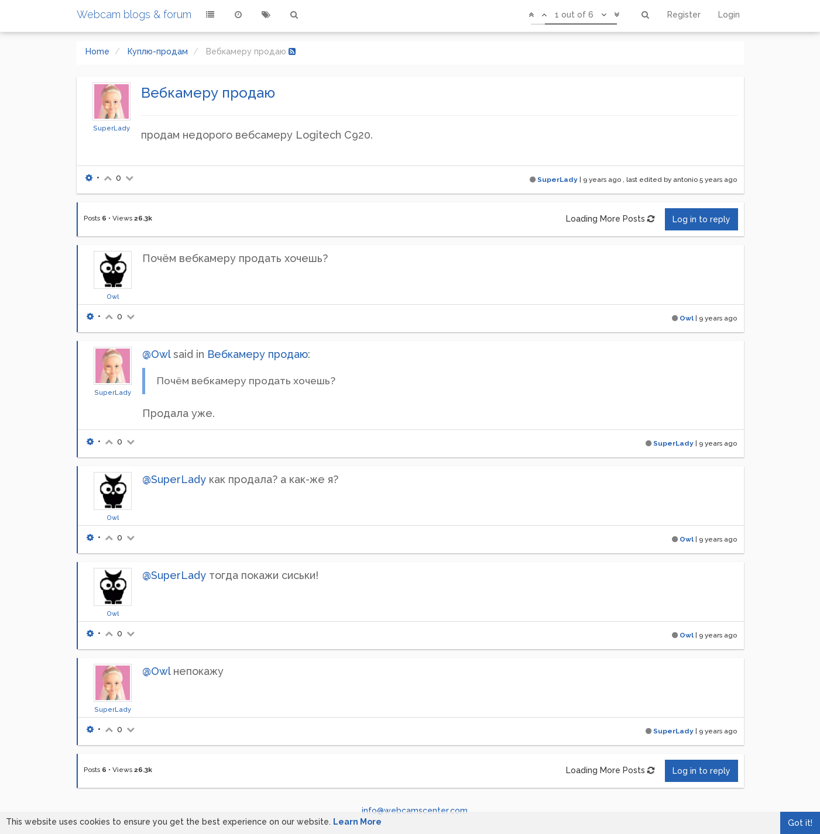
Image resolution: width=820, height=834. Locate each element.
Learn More (357, 821)
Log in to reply (701, 219)
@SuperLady (174, 479)
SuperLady (111, 128)
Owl (113, 296)
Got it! (800, 823)
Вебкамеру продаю (257, 354)
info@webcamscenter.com (415, 810)
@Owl (156, 354)
